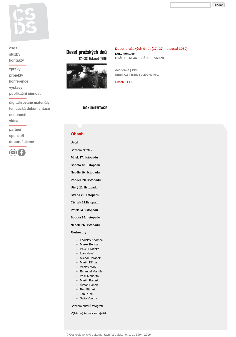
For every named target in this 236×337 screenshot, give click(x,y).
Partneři (16, 129)
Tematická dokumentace (29, 108)
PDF (130, 82)
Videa (13, 121)
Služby (15, 54)
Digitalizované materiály (29, 102)
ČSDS (13, 48)
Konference (18, 81)
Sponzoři (16, 136)
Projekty (16, 75)
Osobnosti (18, 115)
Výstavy (15, 87)
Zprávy (15, 69)
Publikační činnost (25, 93)
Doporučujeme (21, 142)
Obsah (119, 82)
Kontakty (16, 60)
